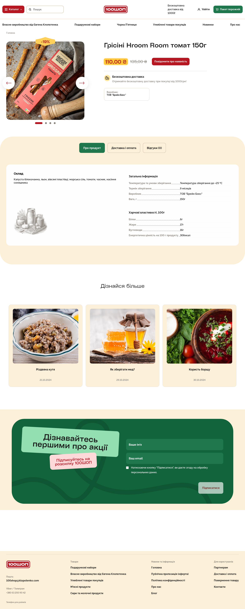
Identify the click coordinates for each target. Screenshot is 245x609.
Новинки (208, 24)
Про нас (235, 24)
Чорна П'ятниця (127, 24)
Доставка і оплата (123, 148)
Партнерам (221, 567)
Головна (156, 567)
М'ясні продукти (80, 586)
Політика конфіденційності (168, 580)
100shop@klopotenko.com (22, 580)
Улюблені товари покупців (169, 24)
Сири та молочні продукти (86, 593)
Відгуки (154, 148)
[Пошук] (28, 9)
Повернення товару (226, 580)
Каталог (13, 9)
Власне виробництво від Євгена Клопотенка (30, 24)
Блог (154, 593)
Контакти (219, 586)
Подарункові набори (87, 24)
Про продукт (92, 148)
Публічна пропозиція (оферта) (170, 574)
